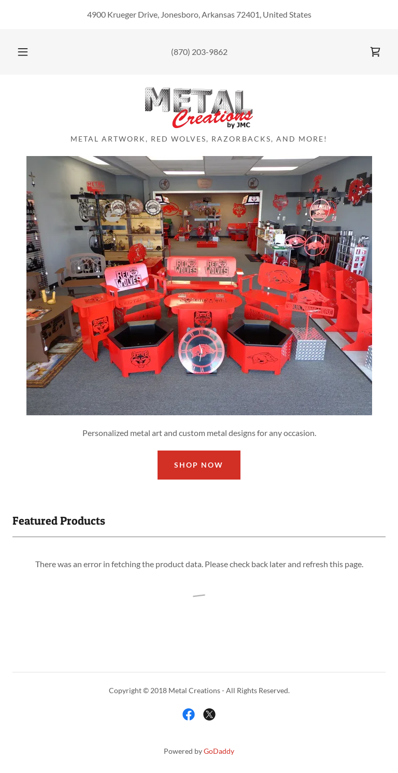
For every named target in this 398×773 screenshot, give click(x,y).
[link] (375, 51)
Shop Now (198, 464)
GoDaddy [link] (219, 751)
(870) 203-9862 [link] (199, 52)
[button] (28, 51)
